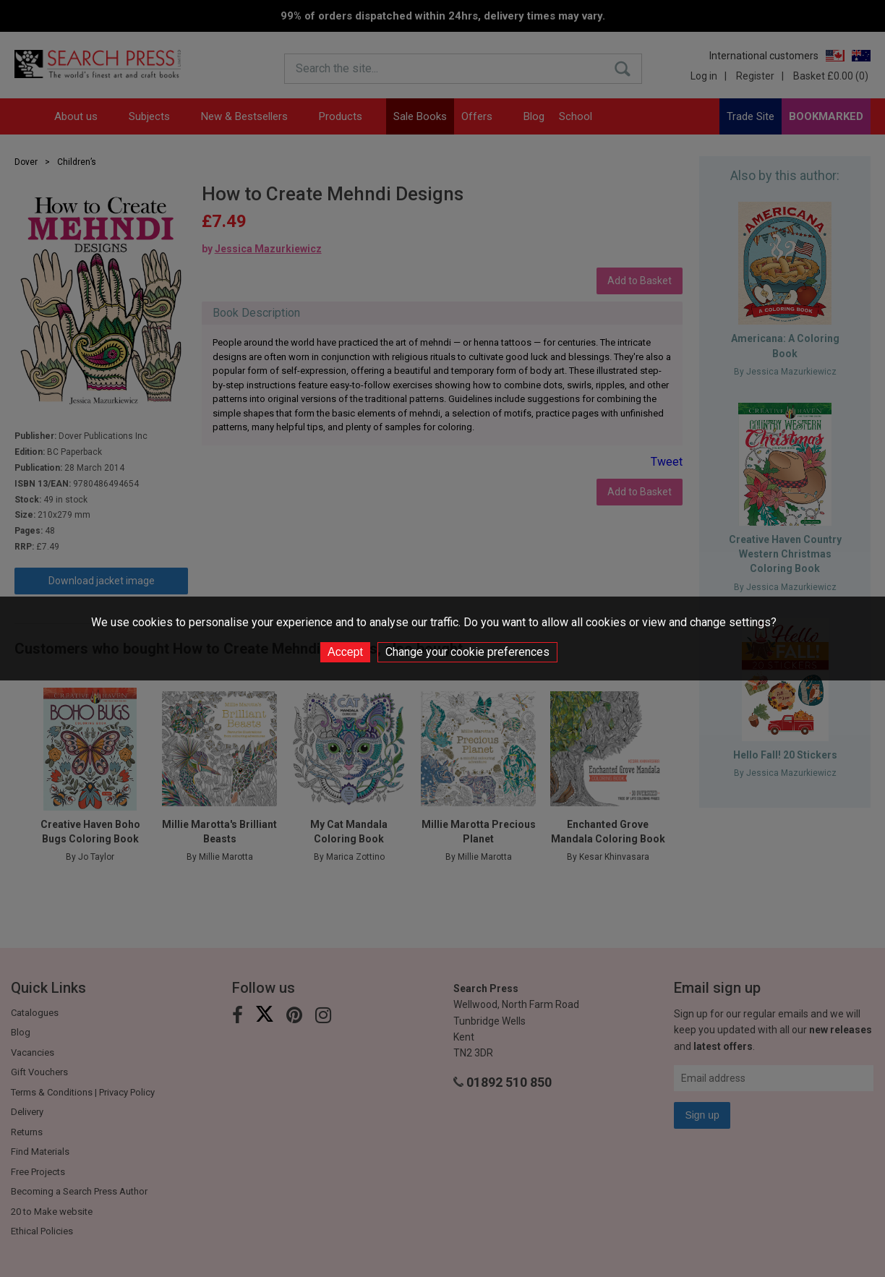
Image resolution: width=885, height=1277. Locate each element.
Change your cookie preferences (467, 652)
